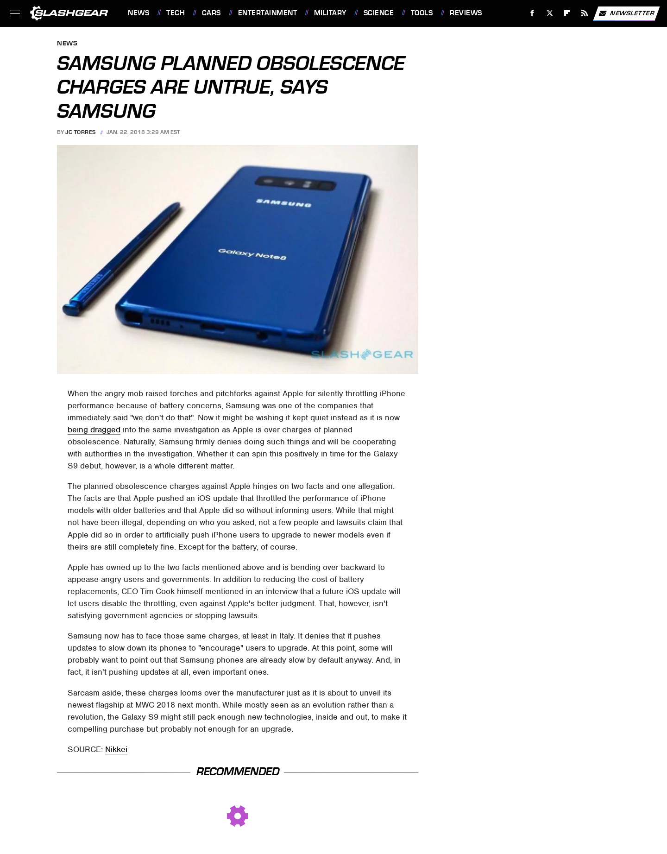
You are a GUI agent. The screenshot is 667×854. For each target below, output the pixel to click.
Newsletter (626, 13)
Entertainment (267, 13)
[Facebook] (532, 13)
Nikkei (116, 749)
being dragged (94, 429)
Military (330, 13)
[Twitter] (549, 13)
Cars (211, 13)
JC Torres (80, 132)
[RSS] (584, 13)
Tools (422, 13)
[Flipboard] (567, 13)
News (138, 13)
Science (379, 13)
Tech (175, 13)
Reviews (466, 13)
